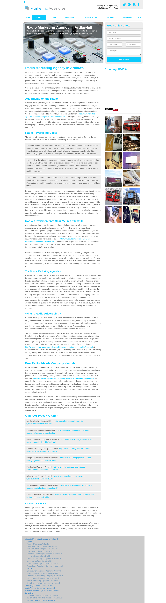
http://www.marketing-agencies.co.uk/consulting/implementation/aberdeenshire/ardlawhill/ (59, 347)
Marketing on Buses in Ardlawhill (39, 561)
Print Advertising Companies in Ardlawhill (42, 549)
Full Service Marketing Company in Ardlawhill (42, 590)
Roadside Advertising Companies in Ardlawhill (44, 554)
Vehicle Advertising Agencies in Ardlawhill (42, 581)
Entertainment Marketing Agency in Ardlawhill (44, 571)
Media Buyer (69, 18)
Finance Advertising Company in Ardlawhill (43, 578)
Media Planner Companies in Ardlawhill (40, 588)
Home (28, 18)
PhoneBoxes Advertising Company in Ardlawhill (45, 566)
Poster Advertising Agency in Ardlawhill (41, 551)
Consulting (127, 18)
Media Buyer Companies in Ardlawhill (39, 586)
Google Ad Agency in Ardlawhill (39, 556)
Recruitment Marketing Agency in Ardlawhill (43, 583)
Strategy (110, 18)
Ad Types (39, 18)
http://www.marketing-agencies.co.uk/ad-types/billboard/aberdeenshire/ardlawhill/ (63, 378)
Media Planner (91, 18)
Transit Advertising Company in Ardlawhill (42, 564)
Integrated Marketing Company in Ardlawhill (41, 539)
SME (139, 18)
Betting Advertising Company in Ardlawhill (42, 573)
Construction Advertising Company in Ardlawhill (45, 576)
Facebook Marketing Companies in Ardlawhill (44, 559)
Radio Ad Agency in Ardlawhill (38, 544)
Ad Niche (53, 18)
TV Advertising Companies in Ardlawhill (42, 546)
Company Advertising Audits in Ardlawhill (42, 595)
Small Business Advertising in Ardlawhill (40, 600)
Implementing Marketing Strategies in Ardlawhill (45, 598)
